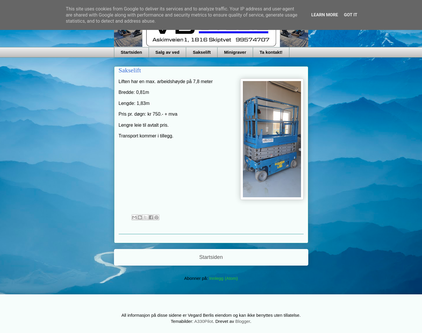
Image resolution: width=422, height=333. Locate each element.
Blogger (242, 321)
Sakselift (202, 52)
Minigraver (235, 52)
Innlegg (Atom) (223, 278)
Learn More (324, 14)
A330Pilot (203, 321)
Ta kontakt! (270, 52)
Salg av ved (167, 52)
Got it (350, 14)
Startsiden (131, 52)
